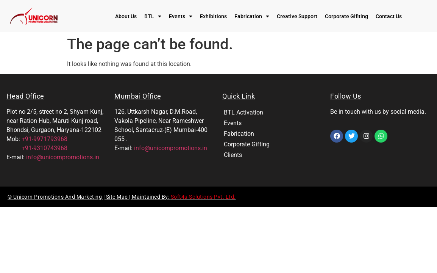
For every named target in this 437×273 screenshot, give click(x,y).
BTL (152, 16)
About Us (126, 16)
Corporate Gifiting (346, 16)
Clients (233, 154)
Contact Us (389, 16)
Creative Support (297, 16)
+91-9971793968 (44, 139)
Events (180, 16)
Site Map (118, 197)
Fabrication (251, 16)
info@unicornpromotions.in (62, 157)
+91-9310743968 (36, 148)
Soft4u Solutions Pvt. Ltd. (203, 197)
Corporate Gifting (247, 144)
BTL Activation (243, 112)
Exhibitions (213, 16)
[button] (152, 16)
